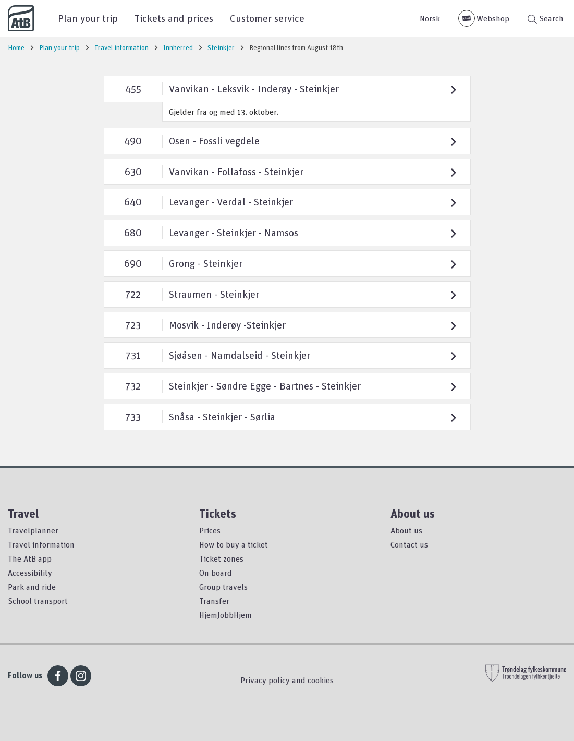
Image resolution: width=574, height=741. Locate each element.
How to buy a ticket (233, 544)
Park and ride (32, 586)
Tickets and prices (174, 18)
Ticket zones (221, 558)
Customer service (267, 18)
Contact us (409, 544)
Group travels (223, 586)
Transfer (214, 601)
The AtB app (30, 558)
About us (406, 530)
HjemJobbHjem (225, 615)
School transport (38, 601)
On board (215, 572)
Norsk (430, 18)
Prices (210, 530)
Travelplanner (33, 530)
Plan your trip (88, 18)
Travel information (41, 544)
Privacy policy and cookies (287, 680)
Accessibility (30, 572)
